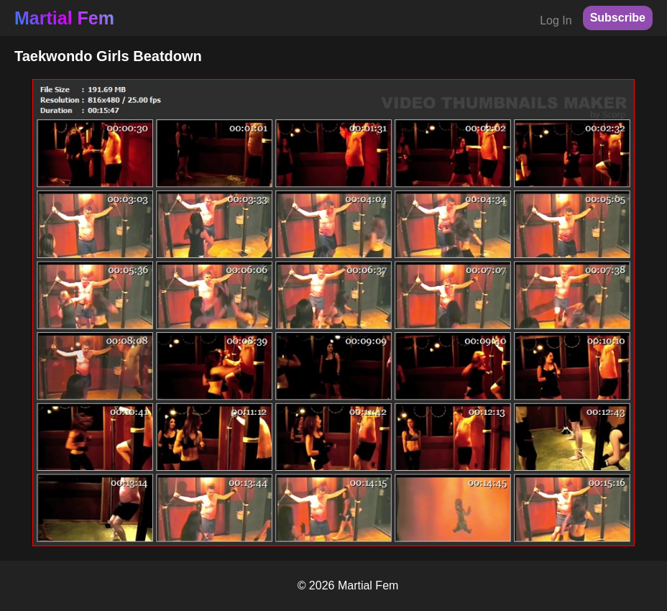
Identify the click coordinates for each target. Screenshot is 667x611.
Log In (555, 20)
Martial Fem (64, 18)
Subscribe (617, 18)
